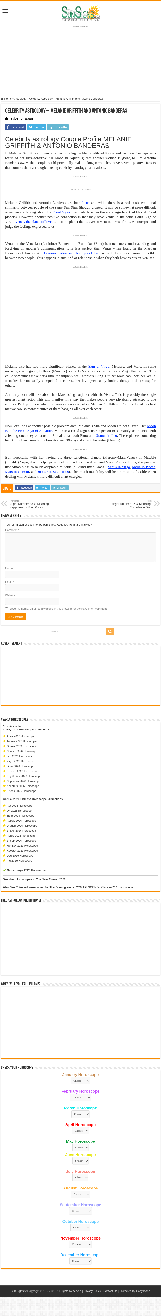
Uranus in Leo (106, 435)
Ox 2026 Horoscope (19, 810)
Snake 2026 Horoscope (21, 830)
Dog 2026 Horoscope (20, 855)
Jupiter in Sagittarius (53, 472)
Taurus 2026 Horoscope (22, 741)
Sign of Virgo (98, 366)
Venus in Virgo (119, 467)
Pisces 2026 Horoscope (21, 791)
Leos (85, 203)
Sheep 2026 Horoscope (21, 840)
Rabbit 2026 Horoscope (21, 820)
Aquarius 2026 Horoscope (23, 786)
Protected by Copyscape (135, 1291)
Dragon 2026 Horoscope (22, 825)
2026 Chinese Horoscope (30, 799)
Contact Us (110, 1291)
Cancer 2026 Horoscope (22, 751)
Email (9, 581)
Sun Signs (17, 1291)
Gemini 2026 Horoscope (22, 746)
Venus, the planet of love (33, 222)
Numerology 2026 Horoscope (26, 870)
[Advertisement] (80, 676)
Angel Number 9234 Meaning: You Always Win (129, 504)
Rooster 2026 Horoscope (22, 850)
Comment (12, 530)
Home (6, 98)
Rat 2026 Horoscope (19, 805)
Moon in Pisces (143, 467)
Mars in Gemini (17, 472)
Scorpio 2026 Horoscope (22, 771)
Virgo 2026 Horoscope (21, 761)
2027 (62, 879)
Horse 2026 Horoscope (21, 835)
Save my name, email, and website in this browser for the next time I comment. (59, 608)
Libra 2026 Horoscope (20, 766)
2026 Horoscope (23, 729)
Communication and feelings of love (72, 253)
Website (10, 595)
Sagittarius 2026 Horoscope (24, 776)
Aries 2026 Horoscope (21, 736)
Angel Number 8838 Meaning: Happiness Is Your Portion (32, 504)
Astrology (20, 98)
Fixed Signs (61, 212)
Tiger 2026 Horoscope (20, 815)
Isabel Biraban (21, 118)
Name (9, 568)
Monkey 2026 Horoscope (22, 845)
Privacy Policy (92, 1291)
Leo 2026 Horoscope (20, 756)
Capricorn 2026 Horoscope (23, 781)
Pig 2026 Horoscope (19, 860)
